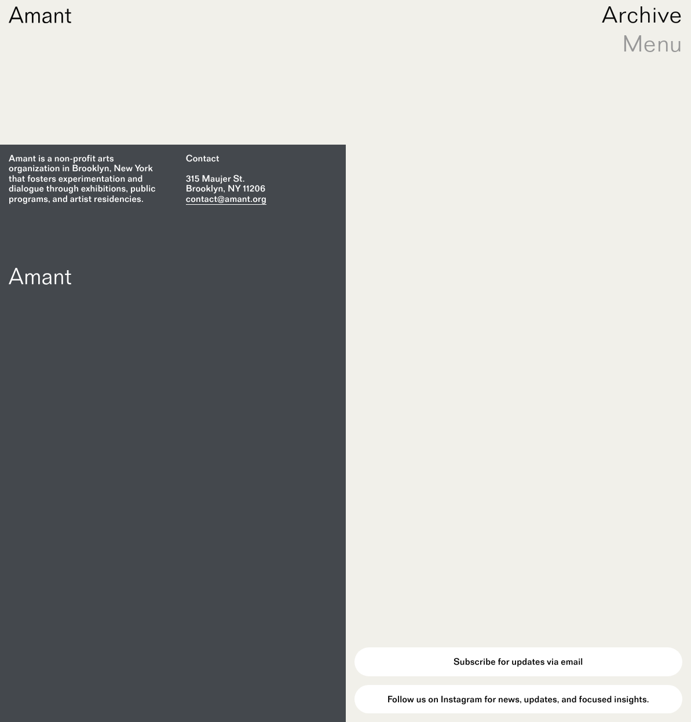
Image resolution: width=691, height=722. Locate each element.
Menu (652, 43)
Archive (642, 14)
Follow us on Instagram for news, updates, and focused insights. (518, 699)
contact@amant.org (226, 198)
